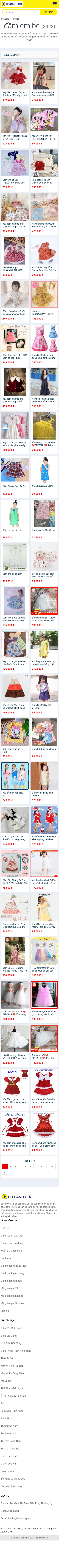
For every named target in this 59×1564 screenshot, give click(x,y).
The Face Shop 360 (32, 1528)
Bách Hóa (6, 1418)
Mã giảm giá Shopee (12, 1303)
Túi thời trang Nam (11, 1441)
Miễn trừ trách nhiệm (12, 1250)
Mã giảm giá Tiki (10, 1288)
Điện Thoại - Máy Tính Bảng (16, 1350)
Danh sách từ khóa (11, 1280)
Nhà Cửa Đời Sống (11, 1343)
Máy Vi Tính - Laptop (12, 1365)
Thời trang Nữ (8, 1433)
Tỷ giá (19, 1528)
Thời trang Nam (9, 1426)
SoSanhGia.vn (27, 1537)
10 (52, 1166)
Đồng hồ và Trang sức (13, 1478)
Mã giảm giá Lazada (12, 1295)
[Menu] (55, 3)
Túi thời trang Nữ (10, 1448)
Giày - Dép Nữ (8, 1463)
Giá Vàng (47, 1528)
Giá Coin (8, 1531)
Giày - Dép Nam (9, 1456)
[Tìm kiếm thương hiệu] (21, 12)
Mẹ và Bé (6, 1380)
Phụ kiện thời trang (11, 1486)
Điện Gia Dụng (9, 1335)
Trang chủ (5, 19)
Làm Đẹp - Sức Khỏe (12, 1410)
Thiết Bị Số (7, 1358)
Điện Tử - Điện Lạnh (11, 1328)
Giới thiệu (6, 1228)
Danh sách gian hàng (12, 1273)
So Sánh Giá (42, 1537)
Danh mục (6, 1258)
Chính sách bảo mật (12, 1235)
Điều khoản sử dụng (12, 1243)
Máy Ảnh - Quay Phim (13, 1373)
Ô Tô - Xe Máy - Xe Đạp (13, 1395)
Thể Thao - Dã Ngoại (12, 1388)
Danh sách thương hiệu (14, 1265)
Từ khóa (15, 19)
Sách (3, 1403)
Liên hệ (5, 1310)
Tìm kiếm (48, 11)
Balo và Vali (7, 1471)
